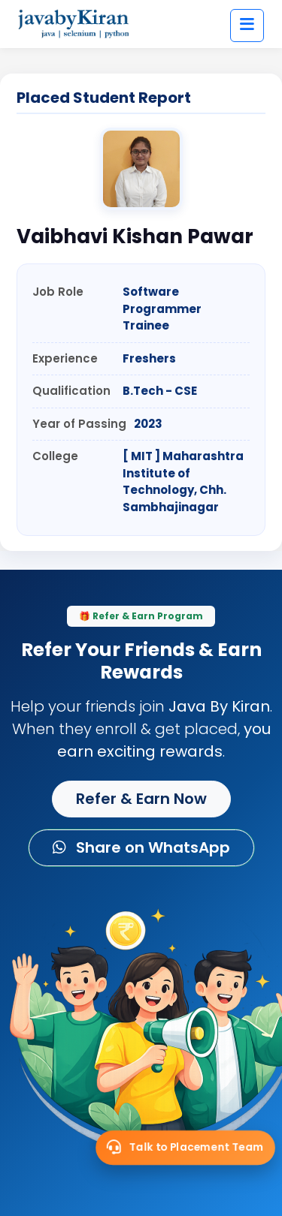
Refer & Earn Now (141, 798)
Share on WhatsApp (141, 847)
